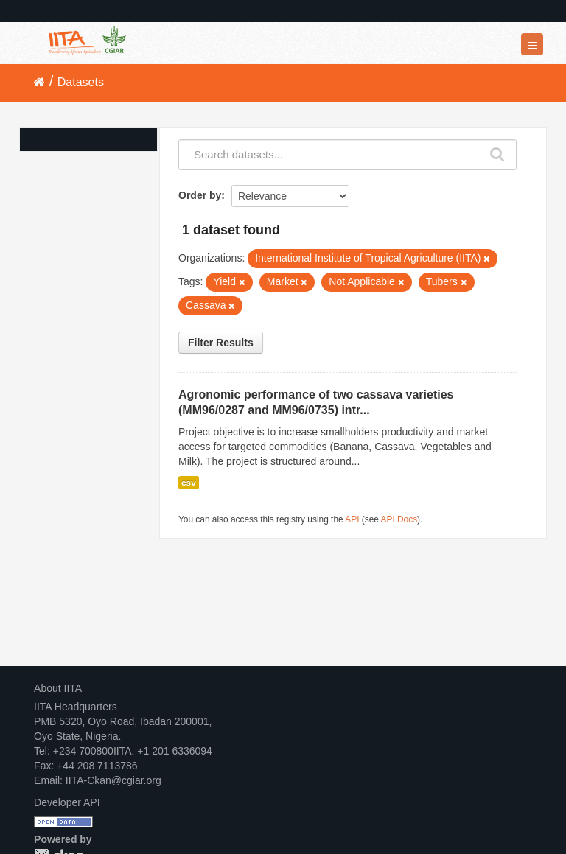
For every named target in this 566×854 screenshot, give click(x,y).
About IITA (58, 688)
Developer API (67, 802)
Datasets (80, 82)
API (352, 519)
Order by (199, 195)
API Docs (399, 519)
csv (188, 482)
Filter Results (221, 343)
